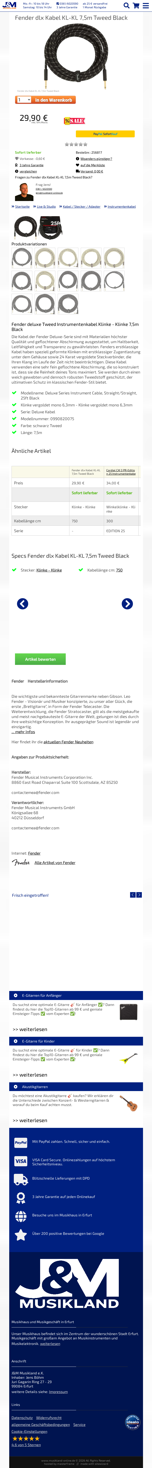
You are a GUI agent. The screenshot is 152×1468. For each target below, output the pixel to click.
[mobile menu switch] (146, 4)
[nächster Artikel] (127, 603)
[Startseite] (9, 5)
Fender (34, 853)
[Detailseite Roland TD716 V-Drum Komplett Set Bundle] (44, 939)
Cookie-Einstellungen (29, 1431)
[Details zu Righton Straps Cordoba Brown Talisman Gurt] (98, 603)
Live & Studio (46, 206)
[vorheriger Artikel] (22, 603)
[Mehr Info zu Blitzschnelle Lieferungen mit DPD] (76, 1181)
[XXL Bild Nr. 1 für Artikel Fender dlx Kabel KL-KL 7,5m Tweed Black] (26, 228)
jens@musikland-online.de (49, 193)
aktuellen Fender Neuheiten (68, 741)
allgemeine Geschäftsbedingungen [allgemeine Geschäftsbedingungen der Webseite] (41, 1424)
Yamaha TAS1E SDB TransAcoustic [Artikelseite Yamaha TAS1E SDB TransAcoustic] (108, 972)
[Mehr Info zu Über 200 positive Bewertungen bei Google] (76, 1236)
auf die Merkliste (90, 165)
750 (119, 569)
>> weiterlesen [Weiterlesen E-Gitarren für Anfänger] (30, 1029)
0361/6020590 (67, 3)
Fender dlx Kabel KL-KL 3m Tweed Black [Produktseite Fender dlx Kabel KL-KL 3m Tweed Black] (34, 641)
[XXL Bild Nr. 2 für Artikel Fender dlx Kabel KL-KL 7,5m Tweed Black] (50, 228)
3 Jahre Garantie (29, 165)
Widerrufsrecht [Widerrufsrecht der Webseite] (49, 1417)
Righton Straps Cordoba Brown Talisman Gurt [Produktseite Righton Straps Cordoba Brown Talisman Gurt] (98, 641)
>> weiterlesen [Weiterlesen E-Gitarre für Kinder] (30, 1075)
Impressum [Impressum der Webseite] (58, 1391)
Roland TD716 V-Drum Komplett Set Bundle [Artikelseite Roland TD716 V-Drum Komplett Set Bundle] (45, 972)
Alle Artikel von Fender (55, 862)
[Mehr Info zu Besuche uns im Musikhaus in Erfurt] (76, 1217)
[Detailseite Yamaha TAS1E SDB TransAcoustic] (108, 939)
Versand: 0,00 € (89, 171)
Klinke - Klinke (49, 569)
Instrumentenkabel (122, 206)
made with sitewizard (94, 1463)
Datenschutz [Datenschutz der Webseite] (22, 1417)
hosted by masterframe (59, 1463)
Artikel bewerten (40, 659)
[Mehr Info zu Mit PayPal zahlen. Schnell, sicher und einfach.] (76, 1144)
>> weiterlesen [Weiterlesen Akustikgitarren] (30, 1120)
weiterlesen (50, 1343)
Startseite (22, 206)
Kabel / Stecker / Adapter (82, 206)
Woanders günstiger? (94, 159)
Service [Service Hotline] (79, 1424)
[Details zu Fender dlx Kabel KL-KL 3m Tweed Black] (34, 603)
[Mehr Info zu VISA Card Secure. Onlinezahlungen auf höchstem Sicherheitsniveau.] (76, 1162)
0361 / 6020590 (44, 189)
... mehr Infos (23, 731)
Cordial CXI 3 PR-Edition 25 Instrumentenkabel (121, 473)
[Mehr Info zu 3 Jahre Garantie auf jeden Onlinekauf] (76, 1199)
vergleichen (26, 171)
